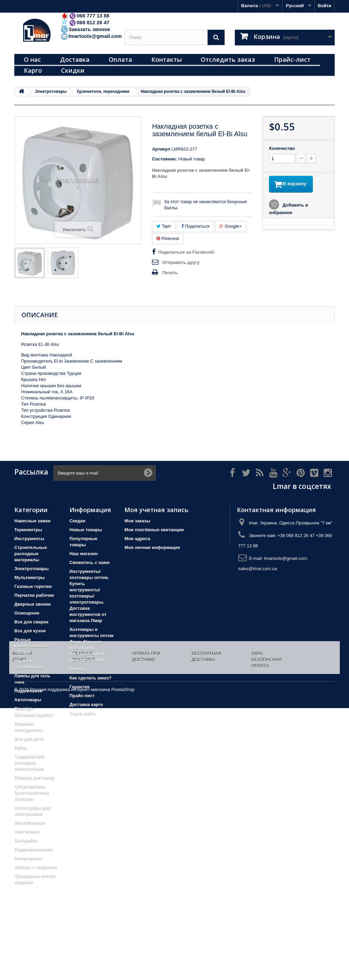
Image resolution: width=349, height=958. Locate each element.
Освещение (27, 613)
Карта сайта (83, 713)
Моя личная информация (152, 547)
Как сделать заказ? (90, 677)
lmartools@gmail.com (91, 36)
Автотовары (27, 699)
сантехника (26, 831)
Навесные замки (32, 520)
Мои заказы (137, 520)
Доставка (75, 59)
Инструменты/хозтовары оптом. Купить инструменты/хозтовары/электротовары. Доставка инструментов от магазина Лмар (89, 596)
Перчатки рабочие (34, 595)
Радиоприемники (33, 849)
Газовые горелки (33, 586)
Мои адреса (137, 538)
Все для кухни (30, 630)
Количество (282, 148)
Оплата (120, 59)
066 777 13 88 (84, 15)
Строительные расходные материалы (30, 553)
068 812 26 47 (84, 22)
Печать (170, 272)
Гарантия (80, 686)
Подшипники (28, 690)
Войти (324, 5)
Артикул (161, 149)
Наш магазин (84, 553)
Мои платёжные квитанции (154, 529)
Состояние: (164, 158)
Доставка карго (86, 704)
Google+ (230, 226)
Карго (33, 70)
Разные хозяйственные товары (31, 645)
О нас (32, 59)
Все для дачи (29, 738)
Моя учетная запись (156, 510)
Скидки (73, 70)
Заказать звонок (85, 29)
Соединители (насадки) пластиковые (29, 762)
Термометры (28, 529)
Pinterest (167, 238)
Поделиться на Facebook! (186, 252)
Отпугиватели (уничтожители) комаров (31, 792)
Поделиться (195, 226)
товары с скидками (35, 867)
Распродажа (27, 858)
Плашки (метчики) (34, 777)
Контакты (166, 59)
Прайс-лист (292, 59)
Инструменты (29, 538)
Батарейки (25, 840)
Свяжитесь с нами (90, 562)
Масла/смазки (29, 822)
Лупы (20, 747)
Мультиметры (29, 577)
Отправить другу (180, 262)
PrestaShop (123, 939)
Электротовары (31, 568)
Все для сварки (31, 621)
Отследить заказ (228, 59)
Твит (163, 226)
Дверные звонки (32, 604)
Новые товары (86, 529)
